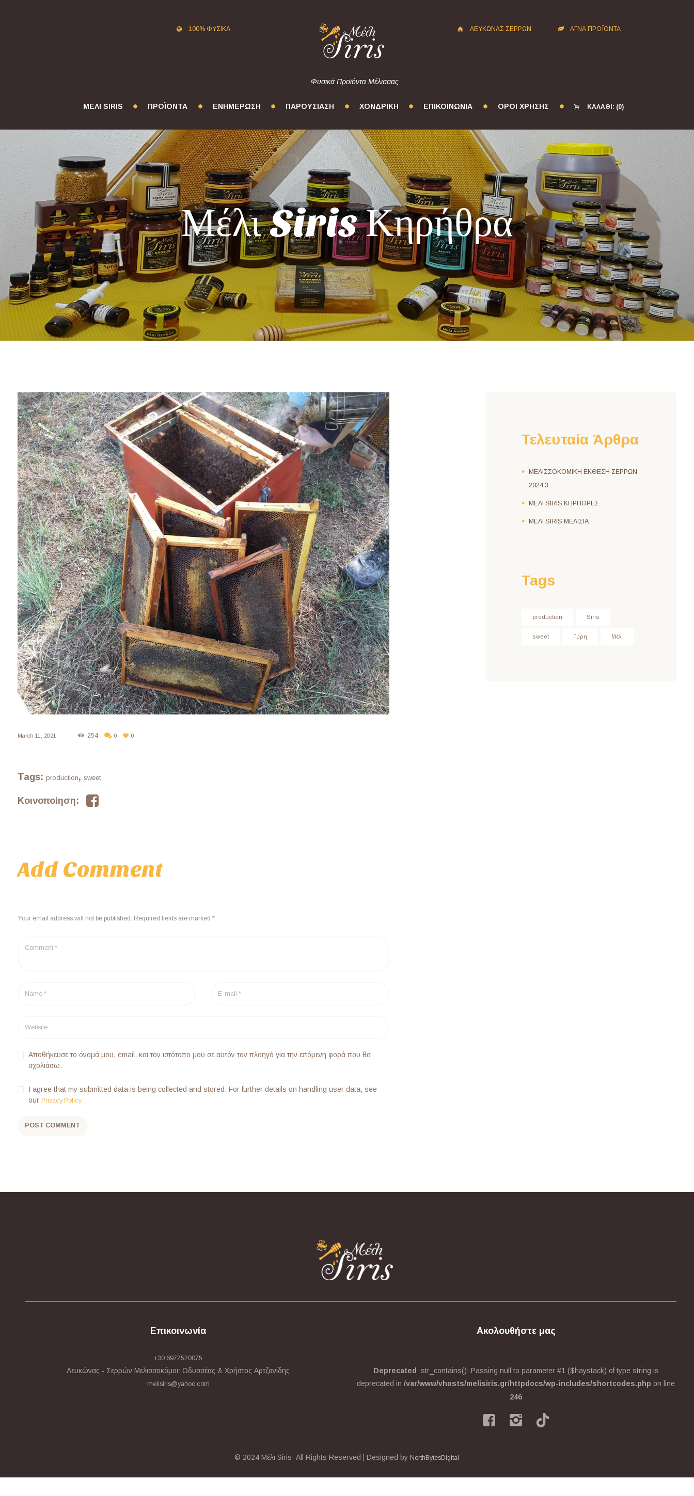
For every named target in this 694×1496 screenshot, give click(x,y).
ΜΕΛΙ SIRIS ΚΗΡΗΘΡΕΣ (568, 503)
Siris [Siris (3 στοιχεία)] (598, 617)
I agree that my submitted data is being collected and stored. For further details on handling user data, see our (202, 1107)
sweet (92, 778)
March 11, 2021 (39, 735)
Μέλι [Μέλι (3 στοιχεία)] (539, 659)
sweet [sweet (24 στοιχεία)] (542, 638)
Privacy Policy (63, 1112)
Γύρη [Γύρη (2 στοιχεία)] (584, 638)
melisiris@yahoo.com (178, 1402)
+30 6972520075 (178, 1376)
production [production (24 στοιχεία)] (549, 617)
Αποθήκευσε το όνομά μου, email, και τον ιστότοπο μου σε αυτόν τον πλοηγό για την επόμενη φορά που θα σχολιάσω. (199, 1072)
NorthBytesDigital (434, 1476)
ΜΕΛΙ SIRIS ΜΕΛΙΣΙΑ (563, 521)
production (62, 778)
